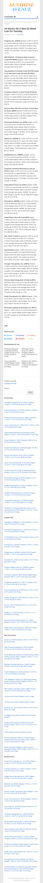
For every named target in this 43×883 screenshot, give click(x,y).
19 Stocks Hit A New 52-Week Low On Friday (19, 696)
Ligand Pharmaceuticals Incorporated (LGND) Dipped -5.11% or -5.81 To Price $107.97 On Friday (21, 434)
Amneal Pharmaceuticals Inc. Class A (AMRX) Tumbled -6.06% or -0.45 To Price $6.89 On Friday (21, 837)
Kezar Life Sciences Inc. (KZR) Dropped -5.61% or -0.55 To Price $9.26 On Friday (21, 800)
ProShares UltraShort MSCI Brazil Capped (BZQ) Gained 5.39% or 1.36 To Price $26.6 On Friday (20, 576)
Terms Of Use (17, 880)
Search (6, 388)
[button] (10, 17)
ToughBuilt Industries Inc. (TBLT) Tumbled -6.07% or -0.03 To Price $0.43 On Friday (20, 583)
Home (6, 22)
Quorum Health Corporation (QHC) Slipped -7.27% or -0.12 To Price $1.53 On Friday (21, 792)
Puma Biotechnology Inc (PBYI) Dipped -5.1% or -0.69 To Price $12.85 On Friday (20, 479)
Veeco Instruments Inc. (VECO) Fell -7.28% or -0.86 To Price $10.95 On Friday (21, 426)
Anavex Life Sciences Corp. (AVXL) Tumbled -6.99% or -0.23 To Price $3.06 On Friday (19, 456)
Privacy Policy (25, 880)
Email (30, 339)
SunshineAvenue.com (18, 878)
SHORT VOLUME (10, 381)
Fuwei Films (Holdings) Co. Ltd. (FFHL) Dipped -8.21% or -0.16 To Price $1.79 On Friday (19, 762)
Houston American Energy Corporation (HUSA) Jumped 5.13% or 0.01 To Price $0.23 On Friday (20, 471)
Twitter (8, 335)
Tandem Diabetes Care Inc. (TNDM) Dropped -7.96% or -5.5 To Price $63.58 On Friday (19, 568)
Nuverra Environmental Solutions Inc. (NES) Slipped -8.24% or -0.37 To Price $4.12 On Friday (20, 621)
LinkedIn (8, 339)
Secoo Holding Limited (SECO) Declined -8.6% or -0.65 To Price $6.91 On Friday (20, 830)
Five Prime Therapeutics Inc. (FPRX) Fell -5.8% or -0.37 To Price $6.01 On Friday (20, 531)
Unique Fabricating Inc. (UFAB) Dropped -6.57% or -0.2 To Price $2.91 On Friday (21, 449)
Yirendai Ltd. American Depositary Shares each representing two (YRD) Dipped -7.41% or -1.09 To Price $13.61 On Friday (21, 510)
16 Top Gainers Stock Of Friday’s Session (18, 732)
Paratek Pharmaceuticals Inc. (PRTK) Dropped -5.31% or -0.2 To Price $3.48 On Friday (19, 494)
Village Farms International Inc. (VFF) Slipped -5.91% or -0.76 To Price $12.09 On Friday (19, 777)
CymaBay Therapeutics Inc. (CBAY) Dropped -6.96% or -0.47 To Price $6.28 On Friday (19, 403)
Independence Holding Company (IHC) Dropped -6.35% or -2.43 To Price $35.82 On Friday (20, 553)
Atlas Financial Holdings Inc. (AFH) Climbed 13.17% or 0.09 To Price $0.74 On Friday (18, 648)
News (10, 22)
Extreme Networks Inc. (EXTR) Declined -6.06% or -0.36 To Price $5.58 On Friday (21, 411)
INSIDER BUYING (10, 383)
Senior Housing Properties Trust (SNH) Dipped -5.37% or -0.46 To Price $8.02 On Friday (19, 464)
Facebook (20, 335)
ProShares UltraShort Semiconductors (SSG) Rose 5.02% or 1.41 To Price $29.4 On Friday (21, 845)
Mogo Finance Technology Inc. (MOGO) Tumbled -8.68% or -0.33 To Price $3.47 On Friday (20, 629)
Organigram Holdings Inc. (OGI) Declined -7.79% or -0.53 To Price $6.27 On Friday (21, 523)
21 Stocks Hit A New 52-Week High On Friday (19, 702)
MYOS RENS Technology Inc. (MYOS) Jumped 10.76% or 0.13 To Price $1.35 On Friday (20, 822)
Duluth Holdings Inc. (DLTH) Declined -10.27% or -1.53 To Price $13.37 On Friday (20, 673)
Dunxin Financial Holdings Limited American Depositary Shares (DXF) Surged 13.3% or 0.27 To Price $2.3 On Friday (21, 749)
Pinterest (20, 339)
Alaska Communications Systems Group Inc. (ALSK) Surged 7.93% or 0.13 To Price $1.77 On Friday (20, 724)
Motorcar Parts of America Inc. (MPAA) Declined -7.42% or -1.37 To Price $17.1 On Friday (20, 418)
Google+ (31, 335)
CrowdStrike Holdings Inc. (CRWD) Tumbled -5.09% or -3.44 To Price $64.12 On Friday (19, 501)
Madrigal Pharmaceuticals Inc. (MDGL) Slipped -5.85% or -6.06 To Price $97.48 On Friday (19, 665)
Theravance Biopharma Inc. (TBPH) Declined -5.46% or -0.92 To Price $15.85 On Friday (19, 815)
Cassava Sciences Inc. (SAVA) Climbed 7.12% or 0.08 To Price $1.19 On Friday (20, 770)
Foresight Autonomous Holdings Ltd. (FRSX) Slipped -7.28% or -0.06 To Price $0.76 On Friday (20, 860)
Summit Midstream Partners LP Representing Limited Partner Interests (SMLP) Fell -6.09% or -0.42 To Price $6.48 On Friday (20, 740)
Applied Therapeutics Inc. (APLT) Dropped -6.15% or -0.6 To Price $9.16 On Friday (20, 486)
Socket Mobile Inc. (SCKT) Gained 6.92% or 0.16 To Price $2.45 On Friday (20, 441)
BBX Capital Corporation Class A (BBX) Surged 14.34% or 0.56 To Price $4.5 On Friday (20, 690)
